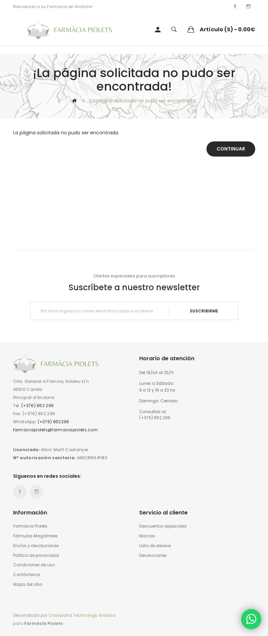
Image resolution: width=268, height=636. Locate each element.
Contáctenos (26, 574)
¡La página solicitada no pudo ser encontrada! (142, 100)
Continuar (231, 148)
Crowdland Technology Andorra (81, 615)
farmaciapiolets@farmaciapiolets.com (55, 430)
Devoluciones (153, 555)
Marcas (147, 536)
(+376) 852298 (53, 422)
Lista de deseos (155, 545)
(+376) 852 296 (37, 405)
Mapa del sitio (27, 584)
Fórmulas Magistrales (35, 536)
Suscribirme (204, 311)
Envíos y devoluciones (36, 545)
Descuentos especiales (163, 526)
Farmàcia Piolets (30, 526)
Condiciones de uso (34, 565)
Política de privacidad (36, 555)
